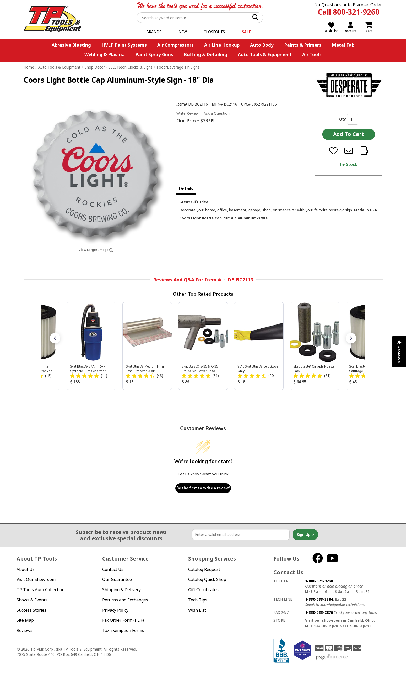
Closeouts (214, 31)
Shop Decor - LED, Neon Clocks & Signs (119, 67)
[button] (55, 338)
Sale (246, 31)
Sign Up (305, 534)
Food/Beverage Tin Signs (178, 67)
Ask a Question (217, 113)
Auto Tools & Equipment (265, 54)
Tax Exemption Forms (123, 630)
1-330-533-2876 (319, 612)
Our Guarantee (117, 579)
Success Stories (31, 610)
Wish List (197, 610)
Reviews (25, 630)
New (182, 31)
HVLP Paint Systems (124, 45)
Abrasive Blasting (71, 45)
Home (29, 67)
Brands (153, 31)
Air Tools (312, 54)
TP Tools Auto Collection (40, 590)
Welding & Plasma (104, 54)
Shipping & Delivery (121, 590)
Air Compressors (175, 45)
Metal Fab (343, 45)
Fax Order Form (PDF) (123, 620)
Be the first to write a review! (203, 487)
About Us (26, 569)
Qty (342, 119)
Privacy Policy (115, 610)
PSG (331, 657)
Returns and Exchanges (125, 600)
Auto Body (262, 45)
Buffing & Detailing (205, 54)
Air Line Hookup (222, 45)
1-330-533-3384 (319, 599)
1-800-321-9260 (319, 580)
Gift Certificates (203, 590)
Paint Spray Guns (154, 54)
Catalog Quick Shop (207, 579)
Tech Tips (197, 600)
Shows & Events (32, 600)
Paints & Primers (302, 45)
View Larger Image (96, 250)
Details (186, 188)
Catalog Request (204, 569)
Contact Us (112, 569)
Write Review (187, 113)
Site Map (25, 620)
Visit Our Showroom (36, 579)
